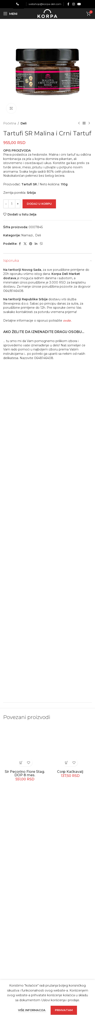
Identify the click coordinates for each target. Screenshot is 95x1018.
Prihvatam (64, 1010)
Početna (9, 123)
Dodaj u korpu (39, 203)
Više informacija (32, 1010)
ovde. (67, 320)
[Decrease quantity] (6, 203)
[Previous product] (78, 123)
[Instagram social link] (73, 4)
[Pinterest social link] (30, 244)
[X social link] (25, 244)
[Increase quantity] (17, 203)
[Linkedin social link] (36, 244)
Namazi (27, 235)
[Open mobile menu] (10, 13)
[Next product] (89, 123)
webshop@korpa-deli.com (45, 4)
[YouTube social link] (79, 4)
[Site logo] (47, 13)
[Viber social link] (41, 244)
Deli (24, 123)
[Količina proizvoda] (12, 203)
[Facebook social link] (68, 4)
